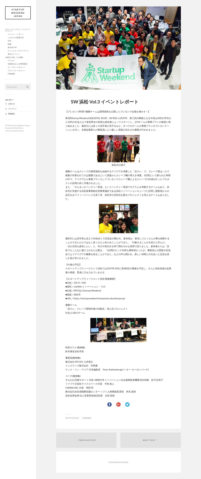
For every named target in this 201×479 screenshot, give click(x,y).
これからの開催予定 (16, 37)
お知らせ (11, 104)
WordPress (19, 128)
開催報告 (11, 114)
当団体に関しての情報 (14, 57)
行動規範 (11, 74)
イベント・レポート (16, 34)
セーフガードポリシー (17, 67)
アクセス (11, 61)
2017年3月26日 (72, 418)
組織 (9, 44)
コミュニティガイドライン (18, 51)
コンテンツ (12, 109)
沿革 (9, 41)
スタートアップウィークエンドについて (17, 30)
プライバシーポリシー (17, 71)
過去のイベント (14, 54)
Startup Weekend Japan (18, 12)
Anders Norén (18, 131)
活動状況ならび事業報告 (17, 64)
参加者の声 (12, 47)
